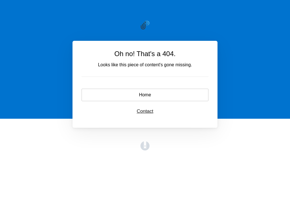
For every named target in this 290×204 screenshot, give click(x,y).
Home (145, 94)
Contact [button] (145, 111)
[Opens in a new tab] (145, 148)
